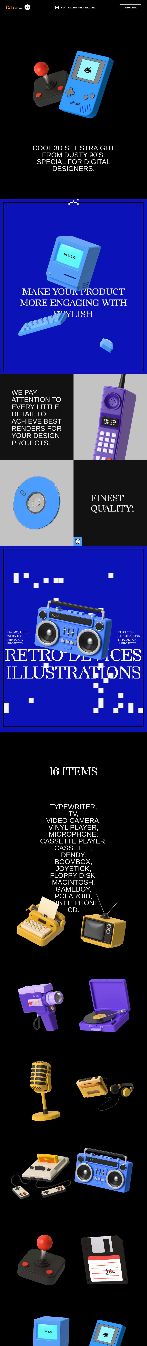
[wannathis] (27, 7)
